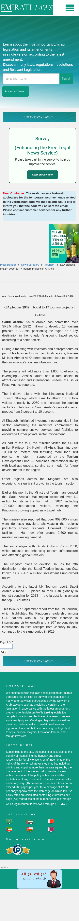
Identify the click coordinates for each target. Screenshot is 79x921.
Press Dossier (8, 264)
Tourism (50, 264)
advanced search (15, 91)
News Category (30, 264)
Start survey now (42, 174)
